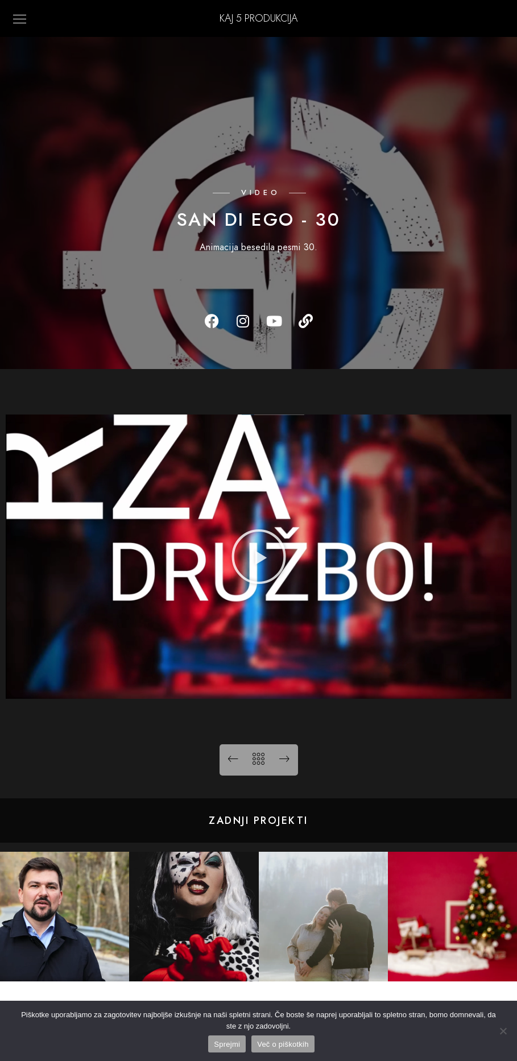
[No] (502, 1031)
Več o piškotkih (282, 1044)
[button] (258, 556)
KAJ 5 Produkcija (258, 18)
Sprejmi (227, 1044)
